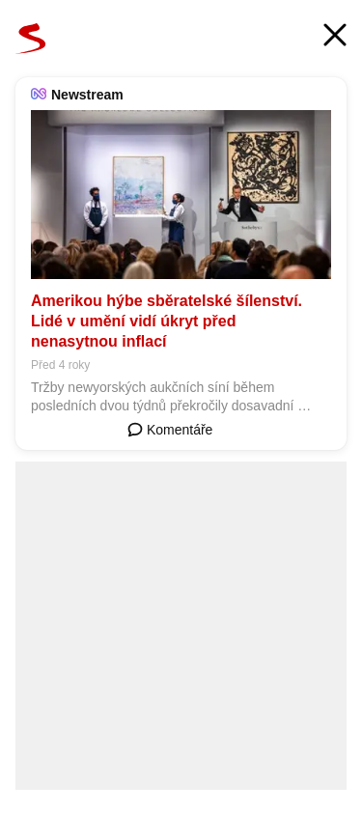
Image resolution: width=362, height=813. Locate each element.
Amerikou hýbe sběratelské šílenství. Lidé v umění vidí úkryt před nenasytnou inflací (166, 321)
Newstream (87, 94)
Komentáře (169, 429)
